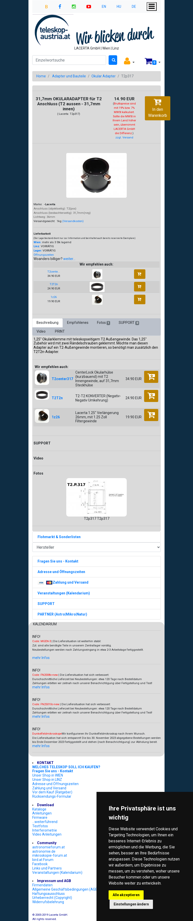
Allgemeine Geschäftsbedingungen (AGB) (65, 889)
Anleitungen (42, 813)
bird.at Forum (42, 860)
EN (104, 7)
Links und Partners (47, 868)
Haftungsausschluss (48, 894)
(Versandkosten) (73, 221)
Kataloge (39, 809)
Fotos (103, 323)
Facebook (40, 864)
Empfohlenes (77, 323)
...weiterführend (44, 822)
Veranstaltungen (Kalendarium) (57, 873)
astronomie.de (43, 851)
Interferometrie (44, 830)
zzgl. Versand (124, 137)
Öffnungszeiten (44, 255)
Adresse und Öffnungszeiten (55, 784)
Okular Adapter (103, 76)
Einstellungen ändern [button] (131, 904)
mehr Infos (41, 658)
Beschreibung (47, 323)
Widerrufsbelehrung (48, 902)
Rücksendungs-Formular (51, 796)
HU (119, 7)
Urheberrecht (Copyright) (52, 898)
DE (134, 7)
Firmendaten (42, 885)
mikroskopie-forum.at (49, 855)
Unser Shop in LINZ (47, 780)
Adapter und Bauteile (69, 76)
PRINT (60, 331)
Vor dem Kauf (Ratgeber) (52, 792)
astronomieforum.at (48, 847)
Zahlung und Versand (49, 788)
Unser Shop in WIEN (47, 775)
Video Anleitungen (46, 834)
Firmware (39, 817)
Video (41, 331)
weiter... (69, 259)
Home (41, 76)
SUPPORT (129, 323)
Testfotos (40, 826)
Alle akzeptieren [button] (126, 895)
